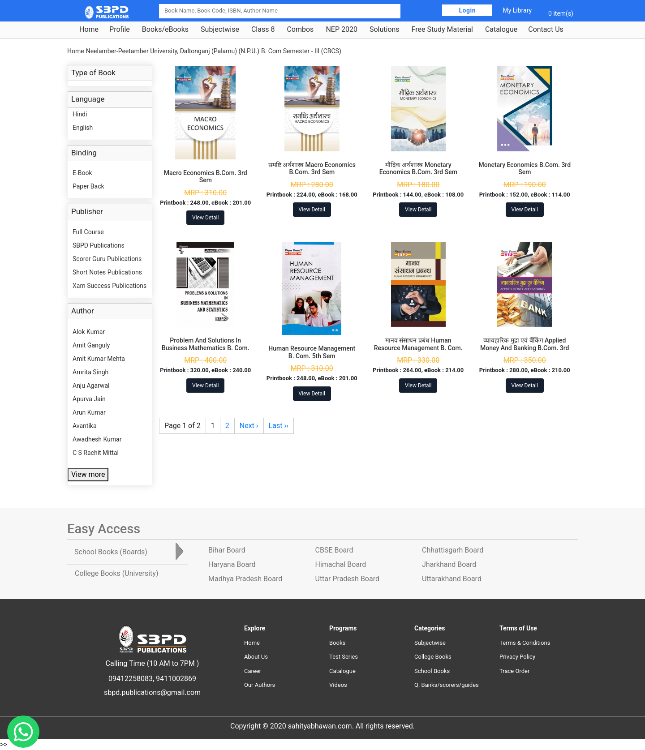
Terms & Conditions (524, 642)
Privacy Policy (517, 656)
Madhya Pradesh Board (245, 578)
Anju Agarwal (91, 385)
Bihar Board (226, 550)
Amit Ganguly (91, 345)
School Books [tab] (110, 552)
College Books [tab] (116, 573)
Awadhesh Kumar (97, 439)
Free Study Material (442, 30)
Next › (249, 425)
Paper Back (88, 186)
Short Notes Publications (107, 272)
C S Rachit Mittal (96, 452)
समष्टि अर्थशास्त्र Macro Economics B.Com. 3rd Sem (312, 168)
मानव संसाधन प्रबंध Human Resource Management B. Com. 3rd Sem (418, 348)
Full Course (88, 232)
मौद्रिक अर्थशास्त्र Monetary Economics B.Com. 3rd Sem (418, 168)
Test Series (343, 656)
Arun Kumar (89, 412)
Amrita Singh (90, 372)
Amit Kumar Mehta (99, 358)
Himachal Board (340, 564)
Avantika (85, 425)
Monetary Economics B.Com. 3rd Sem (524, 168)
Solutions (385, 30)
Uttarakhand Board (452, 578)
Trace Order (514, 671)
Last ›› (278, 425)
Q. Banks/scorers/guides (446, 684)
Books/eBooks (165, 30)
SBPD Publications (99, 245)
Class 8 (263, 30)
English (83, 127)
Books (337, 642)
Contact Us (545, 30)
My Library (517, 10)
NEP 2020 (341, 30)
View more (88, 474)
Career (252, 671)
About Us (256, 656)
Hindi (80, 114)
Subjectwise (220, 30)
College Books (433, 656)
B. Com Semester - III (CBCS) (301, 51)
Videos (338, 684)
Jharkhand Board (449, 564)
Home (89, 30)
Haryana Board (231, 564)
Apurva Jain (89, 399)
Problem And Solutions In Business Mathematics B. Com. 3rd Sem (205, 348)
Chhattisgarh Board (452, 550)
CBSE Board (334, 550)
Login (467, 10)
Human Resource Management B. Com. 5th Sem (311, 352)
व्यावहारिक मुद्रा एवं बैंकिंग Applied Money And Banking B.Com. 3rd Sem (524, 348)
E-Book (82, 172)
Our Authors (259, 684)
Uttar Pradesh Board (347, 578)
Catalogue (501, 30)
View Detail (205, 217)
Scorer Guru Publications (107, 258)
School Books (432, 671)
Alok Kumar (89, 331)
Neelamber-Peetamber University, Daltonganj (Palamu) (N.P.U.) (172, 51)
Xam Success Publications (109, 285)
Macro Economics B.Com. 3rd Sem (205, 176)
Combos (300, 30)
